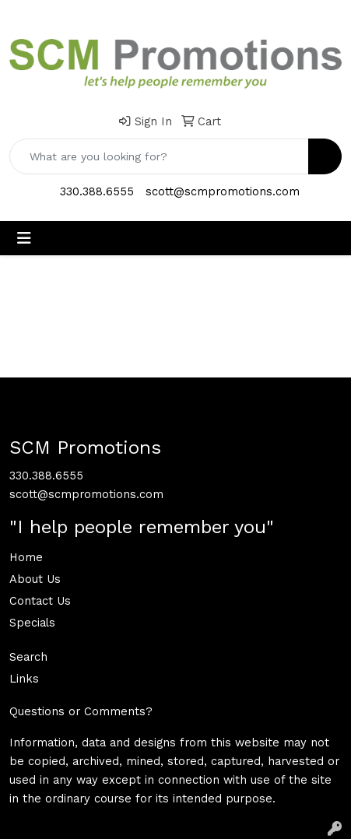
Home (26, 557)
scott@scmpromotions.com (223, 191)
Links (24, 679)
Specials (32, 623)
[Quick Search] (159, 156)
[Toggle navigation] (24, 238)
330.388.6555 (97, 191)
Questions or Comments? (81, 711)
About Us (35, 579)
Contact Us (40, 601)
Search (28, 657)
